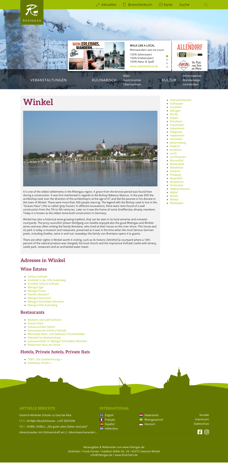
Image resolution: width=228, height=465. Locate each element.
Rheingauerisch (153, 422)
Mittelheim (176, 170)
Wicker (174, 198)
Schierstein (176, 188)
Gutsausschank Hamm (41, 329)
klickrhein (74, 454)
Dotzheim (176, 109)
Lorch (173, 155)
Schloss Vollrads (37, 279)
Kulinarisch (104, 80)
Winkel (174, 202)
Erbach (174, 120)
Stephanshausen (180, 191)
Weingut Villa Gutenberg (42, 307)
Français (110, 422)
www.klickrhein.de (126, 457)
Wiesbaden (176, 205)
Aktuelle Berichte (37, 411)
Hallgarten (176, 134)
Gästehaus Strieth (38, 365)
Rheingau (32, 20)
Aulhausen (176, 106)
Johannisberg (178, 145)
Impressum (202, 422)
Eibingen (175, 113)
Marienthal (176, 163)
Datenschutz (201, 426)
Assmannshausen (180, 102)
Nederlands (151, 417)
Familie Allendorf (38, 297)
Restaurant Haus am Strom (44, 347)
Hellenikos (111, 431)
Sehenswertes (192, 76)
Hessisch (149, 426)
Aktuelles (108, 4)
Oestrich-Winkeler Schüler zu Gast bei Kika (45, 417)
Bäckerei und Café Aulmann (45, 322)
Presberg (175, 177)
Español (110, 426)
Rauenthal (176, 180)
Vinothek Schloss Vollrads (43, 286)
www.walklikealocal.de (144, 66)
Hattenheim (177, 138)
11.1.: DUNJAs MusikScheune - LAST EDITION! (47, 423)
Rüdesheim (177, 184)
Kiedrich (175, 148)
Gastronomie (132, 80)
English (109, 417)
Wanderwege (191, 80)
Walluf (174, 195)
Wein (126, 76)
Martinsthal (177, 166)
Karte (168, 4)
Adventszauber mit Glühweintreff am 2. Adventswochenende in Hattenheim (58, 434)
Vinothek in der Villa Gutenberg (47, 282)
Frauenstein (177, 127)
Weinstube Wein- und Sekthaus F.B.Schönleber (56, 336)
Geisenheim (177, 131)
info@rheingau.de (101, 457)
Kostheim (176, 152)
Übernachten (132, 84)
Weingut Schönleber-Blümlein (46, 304)
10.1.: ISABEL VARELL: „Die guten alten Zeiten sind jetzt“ (53, 429)
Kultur (169, 80)
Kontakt (204, 417)
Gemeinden (190, 84)
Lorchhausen (178, 159)
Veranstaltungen (48, 80)
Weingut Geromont (39, 300)
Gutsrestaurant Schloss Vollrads (47, 333)
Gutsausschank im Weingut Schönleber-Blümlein (57, 343)
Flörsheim (176, 124)
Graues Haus (35, 325)
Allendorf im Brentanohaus (44, 340)
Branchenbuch (140, 4)
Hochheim (176, 141)
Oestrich (175, 173)
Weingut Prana (37, 293)
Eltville (174, 116)
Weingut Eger (36, 289)
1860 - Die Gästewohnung (44, 362)
